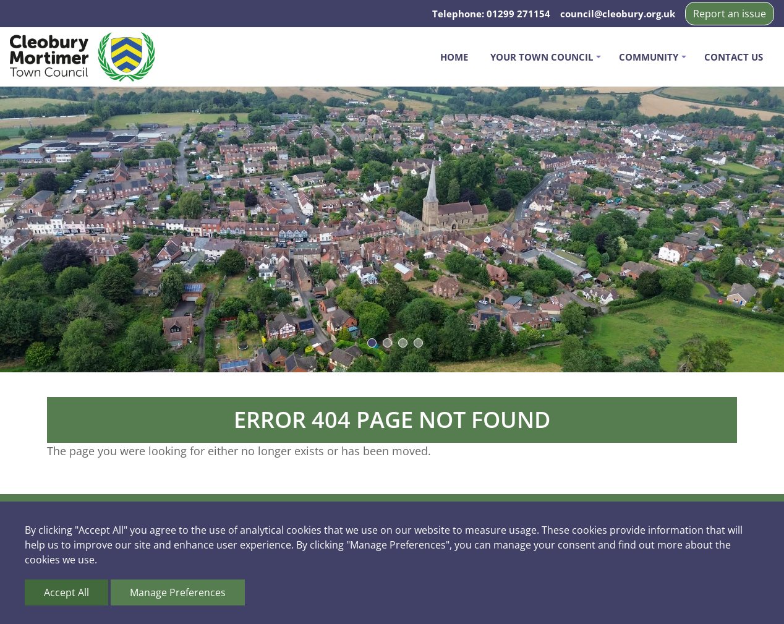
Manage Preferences (178, 592)
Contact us (733, 57)
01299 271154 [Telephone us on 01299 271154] (518, 13)
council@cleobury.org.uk (617, 13)
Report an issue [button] (729, 13)
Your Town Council (541, 57)
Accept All (66, 592)
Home (454, 57)
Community (648, 57)
